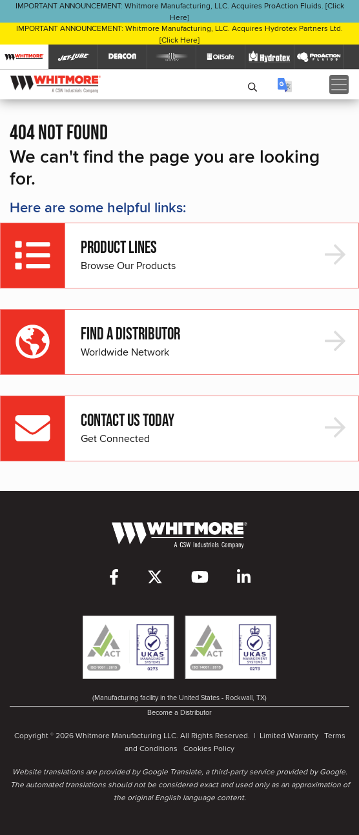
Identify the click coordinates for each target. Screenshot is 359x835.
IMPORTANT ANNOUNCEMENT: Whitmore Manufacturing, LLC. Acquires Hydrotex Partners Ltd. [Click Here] (179, 34)
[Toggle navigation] (339, 84)
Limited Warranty (289, 735)
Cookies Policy (208, 748)
